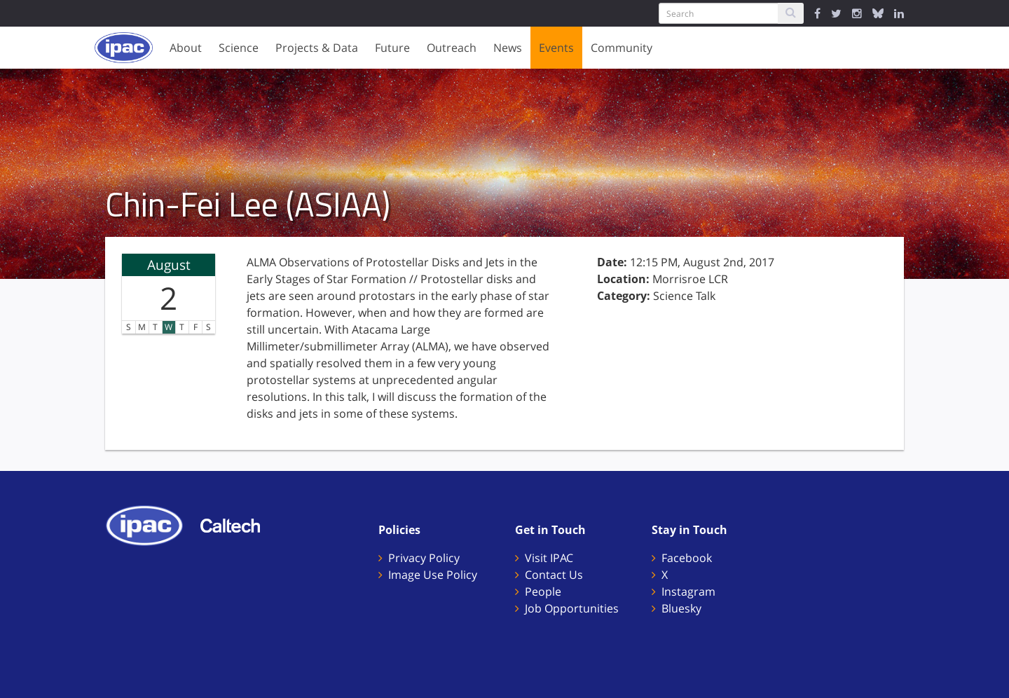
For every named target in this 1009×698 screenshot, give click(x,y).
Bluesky (681, 608)
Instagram (688, 591)
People (543, 591)
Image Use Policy (432, 574)
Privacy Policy (424, 558)
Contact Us (554, 574)
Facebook (686, 558)
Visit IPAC (549, 558)
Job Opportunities (572, 608)
